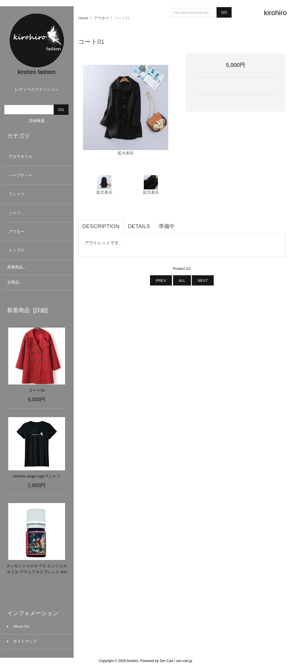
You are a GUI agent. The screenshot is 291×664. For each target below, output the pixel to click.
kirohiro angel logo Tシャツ (36, 476)
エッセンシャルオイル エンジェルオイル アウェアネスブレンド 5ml (36, 569)
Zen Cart (166, 661)
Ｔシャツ (36, 194)
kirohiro (132, 661)
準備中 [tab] (167, 226)
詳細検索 (37, 121)
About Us (18, 626)
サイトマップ (22, 641)
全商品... (14, 282)
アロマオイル (36, 156)
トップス (36, 250)
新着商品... (16, 267)
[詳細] (39, 310)
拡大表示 (104, 190)
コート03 (37, 390)
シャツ (36, 212)
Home (83, 18)
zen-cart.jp (184, 661)
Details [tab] (139, 226)
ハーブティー (36, 175)
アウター (36, 231)
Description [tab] (100, 226)
